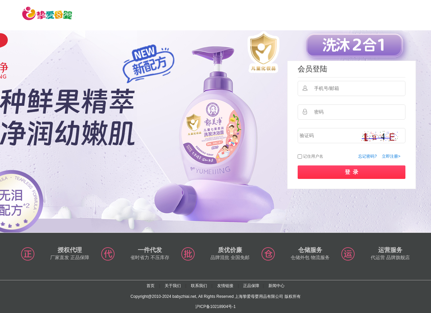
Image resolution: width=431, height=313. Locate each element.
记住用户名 (313, 156)
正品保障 (251, 285)
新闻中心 (276, 285)
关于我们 (173, 285)
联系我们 (199, 285)
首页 (150, 285)
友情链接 (225, 285)
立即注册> (391, 156)
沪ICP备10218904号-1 (215, 306)
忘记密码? (367, 156)
